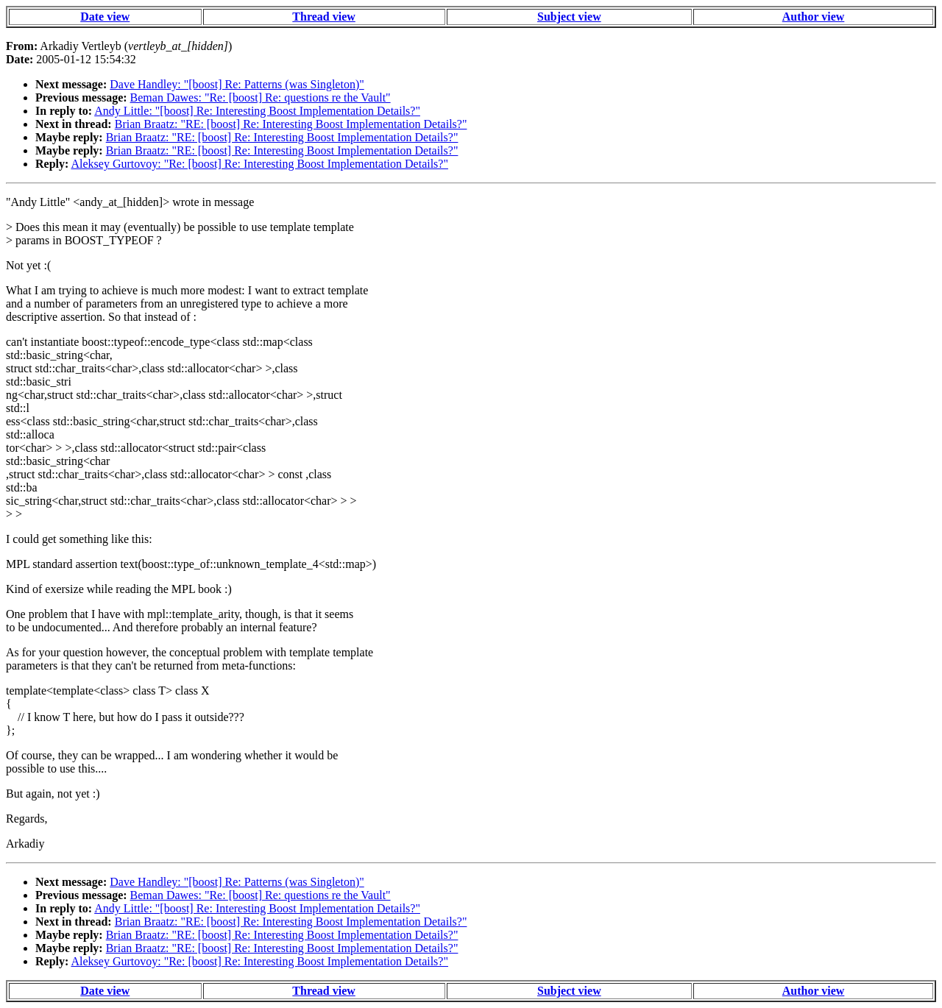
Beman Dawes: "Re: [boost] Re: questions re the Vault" (260, 97)
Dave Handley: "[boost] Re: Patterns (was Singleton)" (237, 84)
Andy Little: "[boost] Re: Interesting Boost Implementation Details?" (257, 110)
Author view (813, 16)
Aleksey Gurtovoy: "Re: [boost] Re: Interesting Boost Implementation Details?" (259, 163)
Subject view (569, 16)
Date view (105, 16)
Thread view (323, 16)
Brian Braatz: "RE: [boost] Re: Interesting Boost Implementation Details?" (291, 124)
